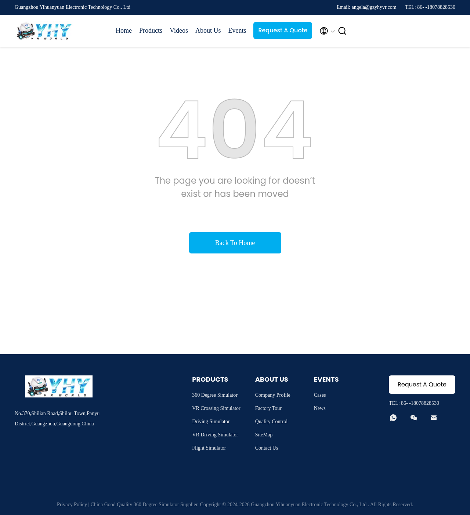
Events (237, 30)
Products (150, 30)
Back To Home (235, 242)
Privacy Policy (72, 504)
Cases (320, 395)
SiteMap (263, 434)
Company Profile (272, 395)
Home (124, 30)
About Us (208, 30)
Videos (179, 30)
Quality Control (271, 421)
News (320, 408)
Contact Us (266, 448)
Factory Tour (268, 408)
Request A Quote (282, 30)
